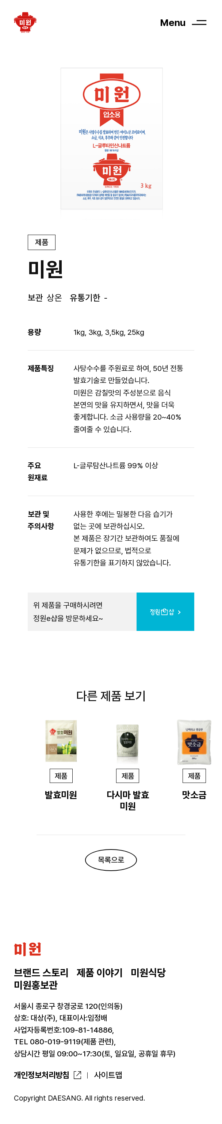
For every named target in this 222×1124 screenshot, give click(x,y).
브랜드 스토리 (41, 973)
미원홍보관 (36, 985)
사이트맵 (108, 1075)
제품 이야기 (100, 973)
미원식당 (148, 973)
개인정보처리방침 (41, 1075)
